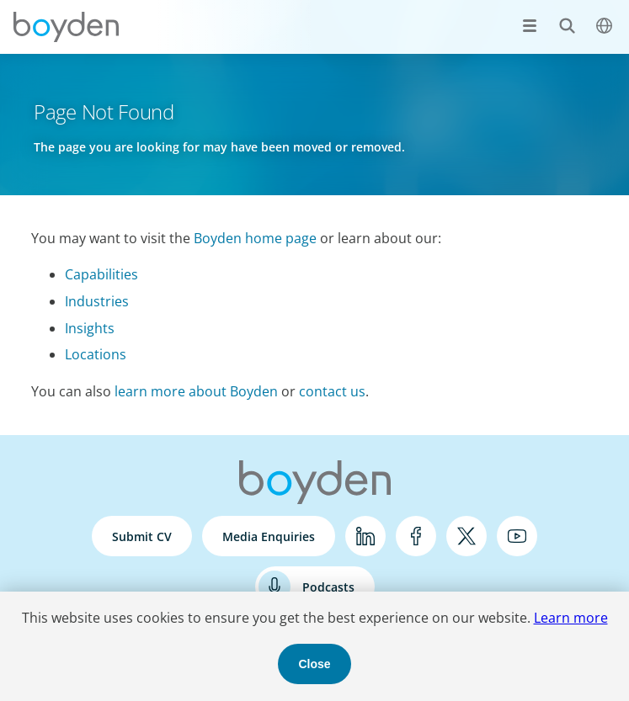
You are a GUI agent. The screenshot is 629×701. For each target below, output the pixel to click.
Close (314, 664)
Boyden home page (255, 238)
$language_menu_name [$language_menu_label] (594, 16)
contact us (332, 391)
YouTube (517, 536)
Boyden (65, 27)
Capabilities (101, 274)
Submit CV (142, 536)
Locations (95, 354)
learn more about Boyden (196, 391)
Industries (97, 301)
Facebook (416, 536)
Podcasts (328, 587)
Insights (90, 328)
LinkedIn (365, 536)
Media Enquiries (268, 536)
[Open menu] (529, 25)
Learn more (571, 617)
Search (557, 16)
